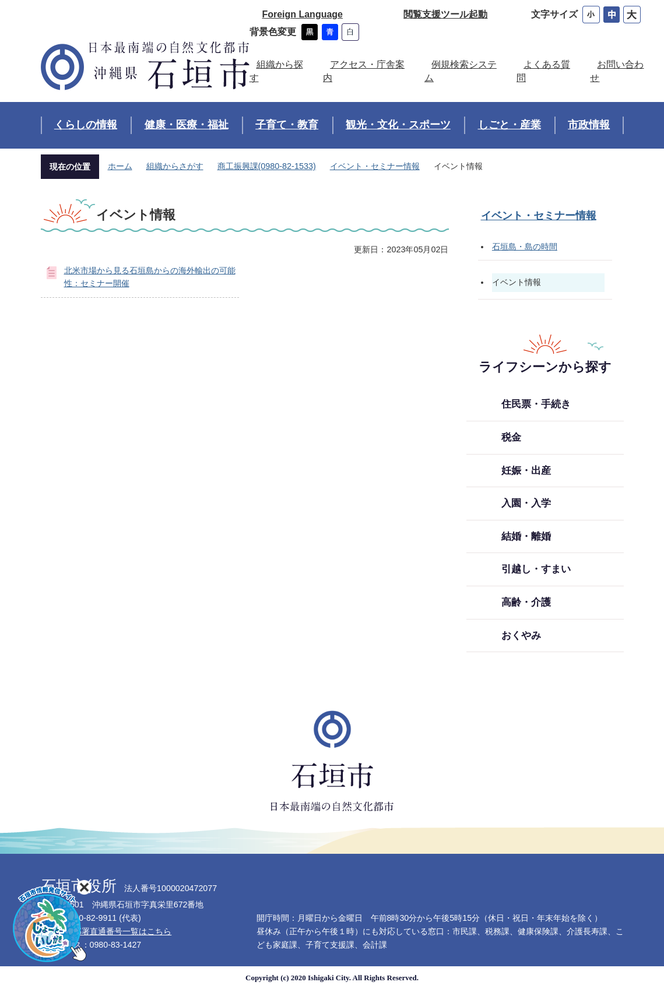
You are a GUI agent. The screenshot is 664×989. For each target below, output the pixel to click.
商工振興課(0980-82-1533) (266, 166)
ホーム (120, 166)
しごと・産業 (509, 125)
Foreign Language (302, 14)
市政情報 (589, 125)
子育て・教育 (286, 125)
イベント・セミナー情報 (375, 166)
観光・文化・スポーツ (398, 125)
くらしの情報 (85, 125)
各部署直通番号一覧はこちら (118, 931)
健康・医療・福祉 (187, 125)
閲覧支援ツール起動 (445, 14)
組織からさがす (174, 166)
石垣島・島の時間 (524, 246)
